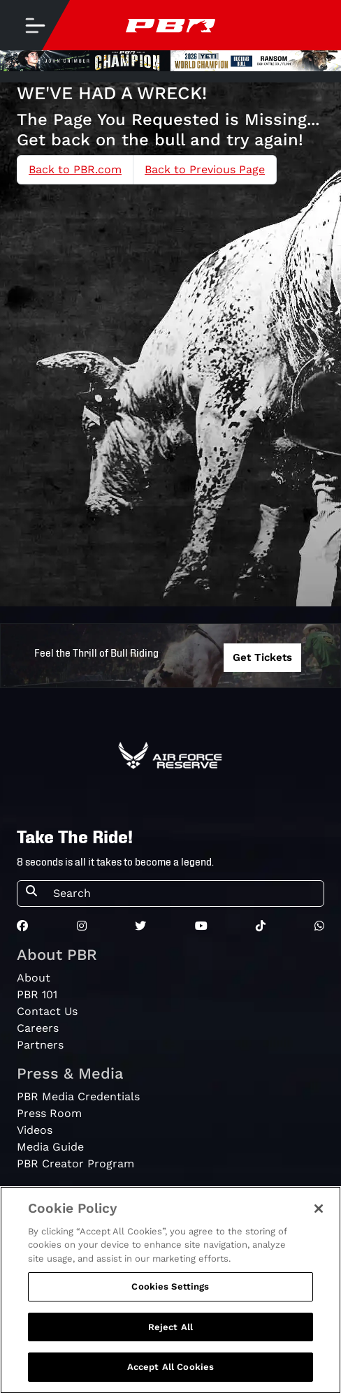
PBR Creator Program (75, 1163)
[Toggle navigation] (35, 25)
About (33, 977)
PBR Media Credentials (78, 1096)
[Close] (318, 1214)
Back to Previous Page (205, 169)
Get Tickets (262, 657)
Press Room (49, 1113)
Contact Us (47, 1011)
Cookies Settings (170, 1292)
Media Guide (50, 1146)
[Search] (184, 893)
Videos (34, 1130)
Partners (40, 1044)
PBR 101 (37, 994)
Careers (38, 1028)
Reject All (170, 1332)
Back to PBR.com (75, 169)
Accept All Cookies (170, 1373)
